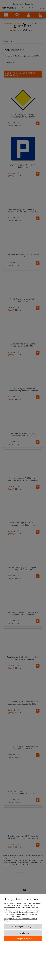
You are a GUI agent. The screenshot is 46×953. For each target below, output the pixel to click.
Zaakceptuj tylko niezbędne (23, 926)
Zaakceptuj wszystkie (23, 938)
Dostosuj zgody (23, 933)
